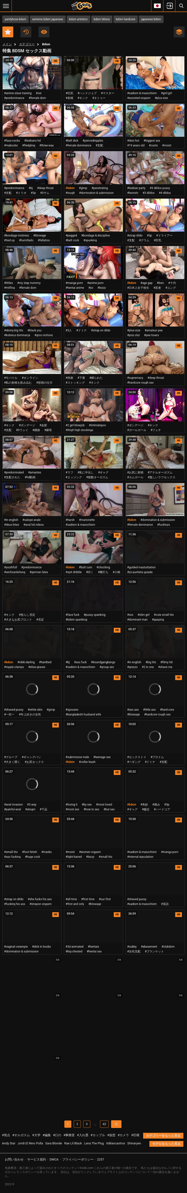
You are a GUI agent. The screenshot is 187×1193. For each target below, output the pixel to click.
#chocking (103, 567)
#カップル (98, 1135)
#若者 (157, 287)
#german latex (39, 572)
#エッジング (74, 477)
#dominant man (137, 619)
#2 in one (148, 667)
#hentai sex (94, 951)
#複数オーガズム (97, 477)
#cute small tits (164, 614)
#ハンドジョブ (87, 93)
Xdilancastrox (115, 1143)
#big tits (151, 662)
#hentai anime (75, 287)
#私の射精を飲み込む (18, 382)
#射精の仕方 (44, 382)
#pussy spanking (94, 614)
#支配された (12, 477)
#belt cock (72, 240)
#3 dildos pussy (160, 188)
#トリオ (21, 193)
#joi (90, 287)
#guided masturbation (141, 567)
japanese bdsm (151, 19)
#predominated (14, 472)
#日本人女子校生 (138, 287)
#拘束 (69, 378)
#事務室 (69, 1135)
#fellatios (44, 240)
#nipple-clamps (14, 667)
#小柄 (116, 572)
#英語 (164, 904)
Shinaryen (134, 1143)
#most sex (72, 809)
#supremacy (135, 378)
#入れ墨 (82, 1135)
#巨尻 (69, 93)
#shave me (165, 667)
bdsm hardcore (125, 19)
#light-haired (74, 857)
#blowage (39, 235)
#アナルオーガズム (160, 472)
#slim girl (144, 614)
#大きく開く (12, 762)
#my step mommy (29, 283)
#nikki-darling (26, 662)
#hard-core (167, 709)
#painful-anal (12, 809)
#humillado (26, 240)
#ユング (170, 287)
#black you (34, 330)
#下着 (81, 378)
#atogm (30, 809)
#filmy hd (166, 662)
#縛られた (96, 378)
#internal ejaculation (140, 857)
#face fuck (72, 614)
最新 (26, 32)
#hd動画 (30, 477)
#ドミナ (81, 330)
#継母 (48, 430)
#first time (87, 899)
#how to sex (91, 809)
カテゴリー (27, 44)
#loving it (71, 804)
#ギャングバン (31, 757)
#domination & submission (96, 193)
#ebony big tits (13, 330)
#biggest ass (152, 140)
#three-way (47, 145)
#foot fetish (29, 852)
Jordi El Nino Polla (30, 1143)
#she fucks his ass (40, 899)
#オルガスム (21, 1135)
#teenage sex (102, 757)
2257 (100, 1159)
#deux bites (11, 524)
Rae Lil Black (73, 1143)
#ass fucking (12, 857)
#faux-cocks (12, 140)
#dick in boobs (41, 946)
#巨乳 (157, 240)
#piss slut (133, 335)
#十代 (172, 283)
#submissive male (77, 757)
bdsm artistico (78, 19)
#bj (31, 188)
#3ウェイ (22, 430)
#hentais (93, 946)
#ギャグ (103, 472)
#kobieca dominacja (17, 335)
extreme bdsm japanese (47, 19)
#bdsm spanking (76, 619)
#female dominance (78, 145)
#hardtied (45, 662)
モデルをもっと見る (166, 1144)
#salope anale (31, 520)
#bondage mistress (16, 235)
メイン (7, 44)
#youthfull (10, 567)
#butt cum (85, 567)
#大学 (36, 1135)
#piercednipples (93, 140)
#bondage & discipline (95, 235)
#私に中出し (86, 472)
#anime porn (95, 283)
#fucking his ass (14, 904)
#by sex (87, 804)
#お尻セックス (34, 762)
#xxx (130, 614)
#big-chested (74, 951)
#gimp (83, 188)
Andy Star (8, 1143)
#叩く (90, 572)
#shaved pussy (13, 709)
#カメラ (123, 1135)
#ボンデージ (27, 425)
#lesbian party (136, 188)
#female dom (37, 98)
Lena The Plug (94, 1143)
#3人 (69, 330)
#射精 (69, 98)
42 (104, 1124)
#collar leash (87, 762)
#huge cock (32, 857)
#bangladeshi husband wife (83, 714)
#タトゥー (99, 98)
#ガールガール (136, 430)
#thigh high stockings (79, 430)
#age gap (146, 283)
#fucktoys (163, 524)
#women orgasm (90, 852)
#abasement (149, 946)
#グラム (144, 240)
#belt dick (72, 140)
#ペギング (133, 762)
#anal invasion (13, 804)
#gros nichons (43, 335)
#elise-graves (36, 667)
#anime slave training (18, 93)
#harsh (70, 520)
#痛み (156, 804)
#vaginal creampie (16, 946)
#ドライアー (164, 235)
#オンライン (30, 378)
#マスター (107, 93)
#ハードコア (162, 809)
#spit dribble (74, 572)
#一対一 (9, 714)
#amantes (34, 472)
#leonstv (132, 193)
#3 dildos (149, 193)
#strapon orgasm (40, 904)
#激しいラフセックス (161, 477)
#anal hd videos (33, 524)
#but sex (109, 809)
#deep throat (45, 188)
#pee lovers (151, 335)
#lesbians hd (32, 140)
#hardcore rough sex (140, 382)
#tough (70, 193)
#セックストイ (136, 757)
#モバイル (10, 378)
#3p (33, 193)
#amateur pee (153, 330)
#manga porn (74, 283)
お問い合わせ (14, 1159)
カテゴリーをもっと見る (163, 1135)
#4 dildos (165, 193)
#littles (8, 283)
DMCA (54, 1159)
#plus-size (161, 98)
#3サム (44, 193)
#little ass (149, 709)
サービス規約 (36, 1159)
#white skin (35, 709)
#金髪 (43, 425)
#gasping (158, 619)
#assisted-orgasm (139, 98)
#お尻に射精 (135, 472)
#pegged (71, 235)
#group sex (107, 667)
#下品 (43, 809)
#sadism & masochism (142, 93)
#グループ (10, 757)
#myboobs (11, 145)
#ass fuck (80, 662)
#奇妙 (144, 804)
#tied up (9, 240)
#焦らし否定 (27, 614)
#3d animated (74, 946)
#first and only (75, 904)
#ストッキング (75, 382)
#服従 (145, 809)
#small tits (11, 852)
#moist (166, 145)
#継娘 (36, 430)
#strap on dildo (100, 330)
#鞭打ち (103, 572)
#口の (57, 1135)
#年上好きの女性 (30, 714)
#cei (38, 93)
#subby (132, 946)
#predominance (14, 98)
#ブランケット (154, 951)
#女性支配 (133, 951)
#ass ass (133, 709)
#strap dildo (135, 235)
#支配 (99, 145)
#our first (105, 899)
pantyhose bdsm (15, 19)
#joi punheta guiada (140, 572)
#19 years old (136, 145)
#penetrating (100, 188)
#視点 (6, 1135)
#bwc (160, 283)
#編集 (47, 1135)
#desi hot (133, 140)
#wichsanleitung (14, 572)
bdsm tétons (102, 19)
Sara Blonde (53, 1143)
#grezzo (132, 667)
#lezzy (102, 287)
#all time (71, 899)
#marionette (87, 520)
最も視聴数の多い (44, 32)
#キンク (83, 98)
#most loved (104, 804)
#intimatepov (97, 425)
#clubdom (167, 946)
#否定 (40, 619)
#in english (11, 520)
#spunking (90, 240)
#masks (46, 852)
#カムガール (135, 477)
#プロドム (157, 757)
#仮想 (111, 1135)
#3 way (31, 804)
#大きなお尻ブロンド (18, 619)
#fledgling (28, 145)
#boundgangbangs (103, 662)
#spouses (72, 709)
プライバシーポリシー (78, 1159)
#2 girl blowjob (75, 425)
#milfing (9, 287)
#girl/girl (166, 93)
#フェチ (156, 430)
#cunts (153, 145)
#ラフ (69, 472)
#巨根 (135, 1135)
